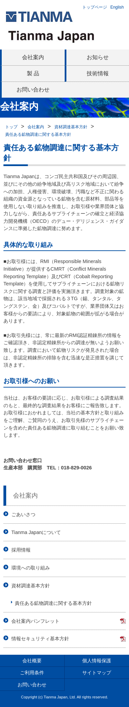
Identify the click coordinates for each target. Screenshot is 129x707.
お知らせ (98, 57)
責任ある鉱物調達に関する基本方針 (38, 134)
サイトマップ (96, 672)
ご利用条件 (32, 672)
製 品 (33, 73)
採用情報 (21, 550)
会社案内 (33, 57)
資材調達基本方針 (70, 126)
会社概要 (32, 660)
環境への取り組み (30, 567)
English (117, 7)
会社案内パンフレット (35, 621)
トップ (11, 126)
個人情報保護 (96, 660)
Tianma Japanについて (36, 532)
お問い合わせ (33, 90)
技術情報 (98, 73)
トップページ (94, 7)
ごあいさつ (23, 514)
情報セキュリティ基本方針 (40, 638)
